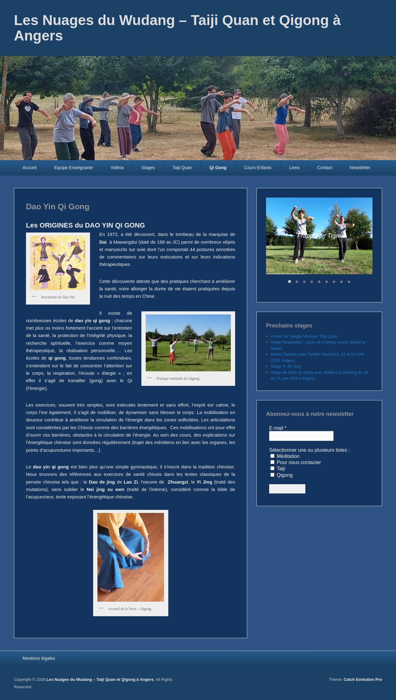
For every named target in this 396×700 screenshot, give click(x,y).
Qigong (281, 475)
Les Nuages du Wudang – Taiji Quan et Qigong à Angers (177, 28)
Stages (148, 167)
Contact (324, 167)
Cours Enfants (258, 167)
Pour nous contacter (295, 462)
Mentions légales (39, 658)
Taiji (277, 468)
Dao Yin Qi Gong (57, 206)
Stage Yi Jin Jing (285, 366)
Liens (294, 167)
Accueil (30, 167)
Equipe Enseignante (73, 167)
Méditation (284, 456)
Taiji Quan (182, 167)
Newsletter (360, 167)
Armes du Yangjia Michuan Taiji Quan (304, 336)
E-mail (277, 428)
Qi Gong (217, 167)
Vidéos (117, 167)
